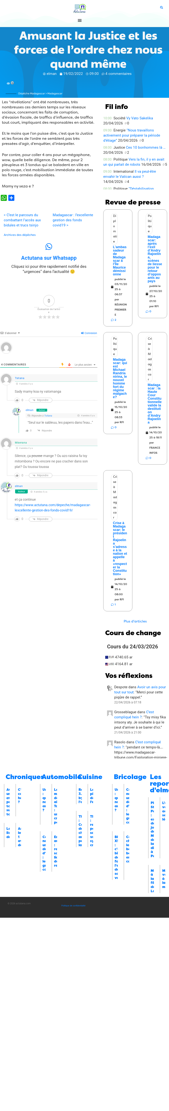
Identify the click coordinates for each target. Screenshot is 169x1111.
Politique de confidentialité (73, 905)
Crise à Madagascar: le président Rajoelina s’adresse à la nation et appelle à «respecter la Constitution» (120, 548)
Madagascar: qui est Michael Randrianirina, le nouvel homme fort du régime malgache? (120, 378)
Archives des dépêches (20, 235)
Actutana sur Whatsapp (49, 258)
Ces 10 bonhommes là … (146, 147)
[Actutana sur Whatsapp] (49, 246)
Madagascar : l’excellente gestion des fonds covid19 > (73, 220)
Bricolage (130, 777)
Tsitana (20, 378)
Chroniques (25, 777)
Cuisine (90, 777)
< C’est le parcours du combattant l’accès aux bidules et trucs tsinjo (22, 220)
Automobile (61, 777)
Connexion (89, 333)
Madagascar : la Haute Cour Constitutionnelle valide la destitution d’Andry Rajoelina (155, 403)
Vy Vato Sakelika (139, 118)
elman (30, 410)
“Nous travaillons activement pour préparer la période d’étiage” (131, 135)
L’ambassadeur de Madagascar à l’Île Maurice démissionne (120, 260)
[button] (80, 20)
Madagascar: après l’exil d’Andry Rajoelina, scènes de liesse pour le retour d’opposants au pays (155, 259)
